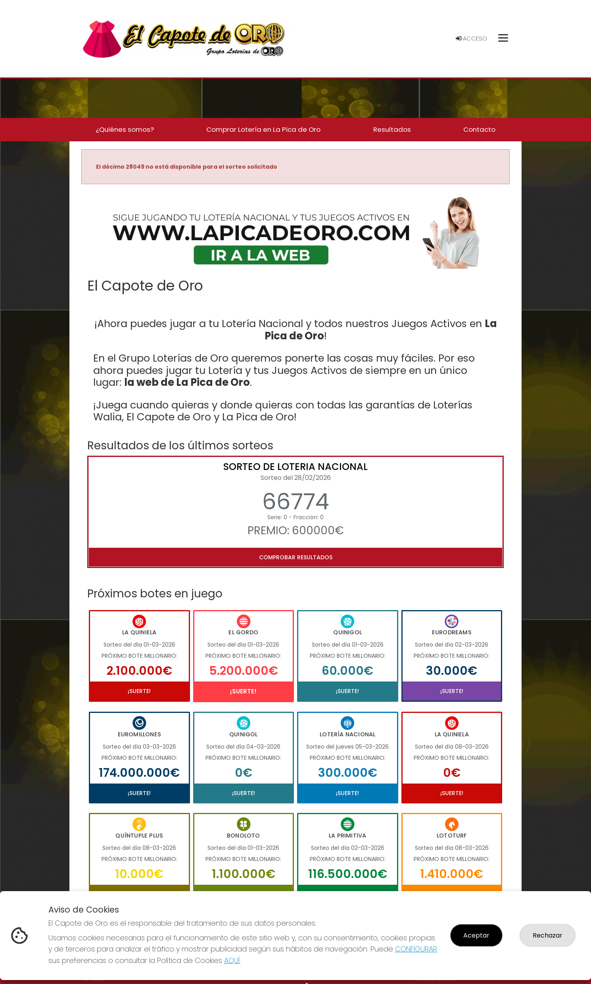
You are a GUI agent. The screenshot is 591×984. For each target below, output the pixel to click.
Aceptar (476, 935)
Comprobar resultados (295, 557)
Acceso (471, 38)
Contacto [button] (479, 129)
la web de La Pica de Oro (187, 382)
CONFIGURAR (416, 949)
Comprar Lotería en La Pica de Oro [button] (263, 129)
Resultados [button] (392, 129)
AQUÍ (232, 960)
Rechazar (547, 935)
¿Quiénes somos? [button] (125, 129)
